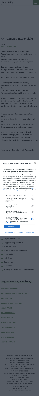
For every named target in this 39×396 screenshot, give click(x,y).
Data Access (19, 232)
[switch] (32, 199)
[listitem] (19, 195)
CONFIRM (11, 226)
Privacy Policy (30, 232)
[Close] (35, 163)
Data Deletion (9, 232)
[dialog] (19, 198)
